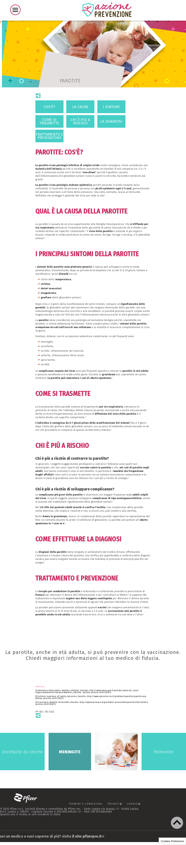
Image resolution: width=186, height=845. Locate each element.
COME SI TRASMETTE (49, 121)
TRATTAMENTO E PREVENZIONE (49, 136)
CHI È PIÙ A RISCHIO (80, 121)
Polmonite (163, 751)
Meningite (69, 751)
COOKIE (138, 804)
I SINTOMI (111, 106)
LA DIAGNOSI (111, 121)
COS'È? (49, 106)
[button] (177, 823)
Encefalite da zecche (22, 751)
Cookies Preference (172, 841)
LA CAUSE (80, 106)
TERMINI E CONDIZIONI (83, 803)
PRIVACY (117, 804)
